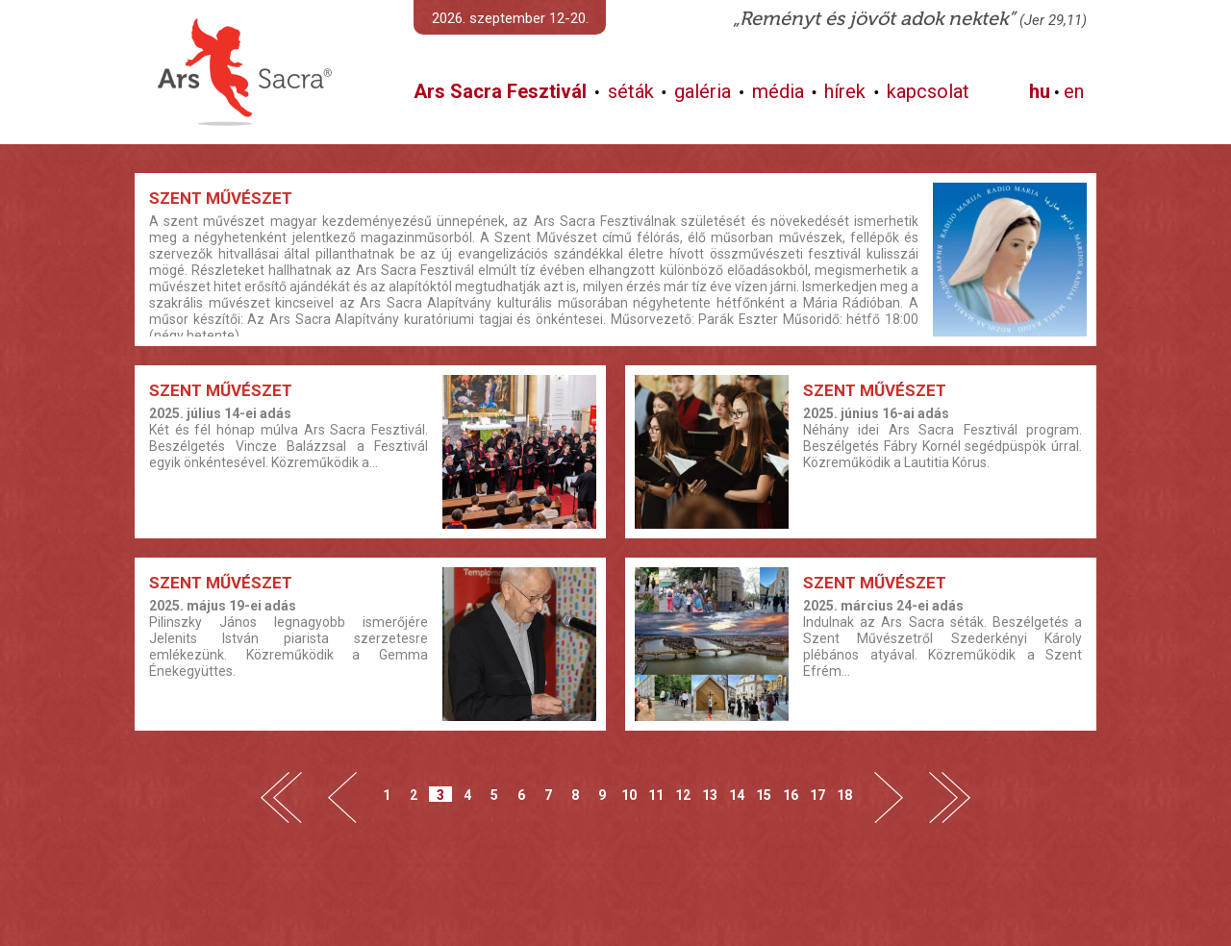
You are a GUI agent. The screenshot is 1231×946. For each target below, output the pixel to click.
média (778, 91)
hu (1039, 91)
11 (656, 794)
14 (736, 794)
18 (844, 794)
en (1074, 91)
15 (763, 794)
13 (709, 794)
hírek (845, 91)
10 (629, 794)
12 (683, 794)
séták (631, 91)
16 (790, 794)
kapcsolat (928, 91)
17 (817, 794)
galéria (702, 91)
